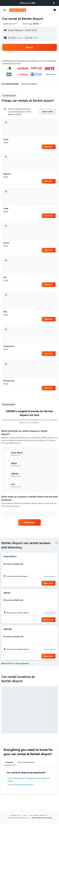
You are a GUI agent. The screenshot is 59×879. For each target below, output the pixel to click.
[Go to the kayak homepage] (17, 10)
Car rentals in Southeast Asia (18, 818)
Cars (24, 815)
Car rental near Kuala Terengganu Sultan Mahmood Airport (28, 779)
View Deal (49, 147)
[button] (54, 3)
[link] (29, 522)
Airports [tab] (9, 762)
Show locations (49, 576)
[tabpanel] (29, 778)
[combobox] (10, 23)
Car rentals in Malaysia (38, 815)
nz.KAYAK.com (15, 815)
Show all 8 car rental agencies (15, 663)
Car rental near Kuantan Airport (20, 784)
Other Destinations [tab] (26, 762)
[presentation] (56, 543)
